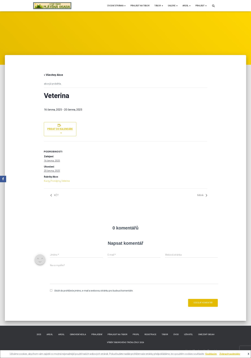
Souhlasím (211, 354)
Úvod (176, 334)
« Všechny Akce (53, 74)
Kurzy (47, 181)
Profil (136, 334)
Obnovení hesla (78, 334)
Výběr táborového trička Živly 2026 (125, 342)
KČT (56, 195)
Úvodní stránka (116, 6)
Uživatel (188, 334)
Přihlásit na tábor (140, 6)
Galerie (173, 6)
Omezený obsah (206, 334)
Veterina (65, 181)
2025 (39, 334)
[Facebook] (3, 179)
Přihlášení (96, 334)
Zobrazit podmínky (229, 354)
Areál (186, 6)
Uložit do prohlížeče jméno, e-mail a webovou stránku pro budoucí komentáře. (93, 290)
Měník (200, 195)
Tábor (158, 6)
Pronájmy (55, 181)
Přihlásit (201, 6)
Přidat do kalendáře (60, 129)
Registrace (150, 334)
